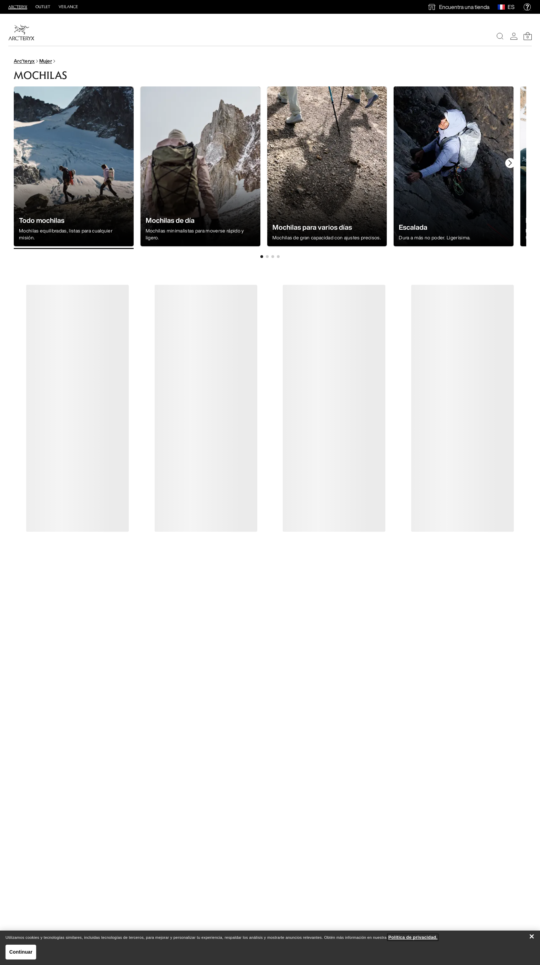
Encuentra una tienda (464, 7)
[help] (527, 6)
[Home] (21, 32)
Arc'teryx (24, 60)
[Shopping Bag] (527, 36)
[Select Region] (503, 7)
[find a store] (458, 6)
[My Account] (514, 36)
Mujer (45, 60)
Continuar (20, 952)
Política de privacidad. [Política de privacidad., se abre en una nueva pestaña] (412, 937)
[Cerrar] (531, 936)
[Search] (500, 36)
